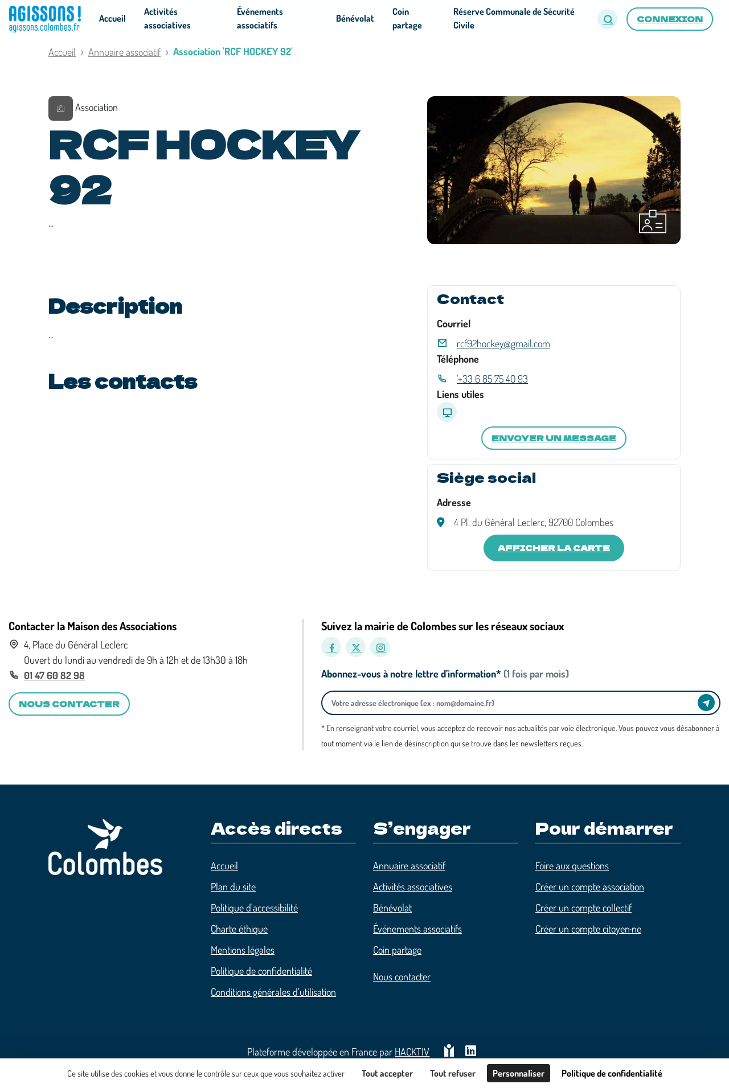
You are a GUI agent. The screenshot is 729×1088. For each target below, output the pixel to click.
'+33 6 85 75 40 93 (492, 378)
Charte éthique (239, 928)
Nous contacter (402, 976)
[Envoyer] (706, 702)
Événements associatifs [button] (260, 18)
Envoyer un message (554, 438)
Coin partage (397, 949)
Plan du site (233, 886)
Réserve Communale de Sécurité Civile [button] (514, 18)
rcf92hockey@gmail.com (503, 343)
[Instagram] (380, 647)
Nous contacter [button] (69, 703)
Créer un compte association (589, 886)
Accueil (62, 52)
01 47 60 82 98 (54, 675)
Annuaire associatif (124, 52)
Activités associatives (412, 886)
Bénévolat (392, 907)
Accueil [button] (112, 18)
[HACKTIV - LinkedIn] (471, 1052)
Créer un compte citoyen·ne (588, 928)
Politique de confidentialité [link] (612, 1073)
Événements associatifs (417, 928)
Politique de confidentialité (261, 970)
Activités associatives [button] (167, 18)
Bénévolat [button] (355, 18)
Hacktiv (412, 1051)
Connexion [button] (670, 18)
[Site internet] (447, 412)
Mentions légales (243, 949)
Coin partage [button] (407, 18)
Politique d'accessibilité (254, 907)
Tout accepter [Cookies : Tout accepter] (387, 1073)
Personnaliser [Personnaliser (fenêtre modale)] (518, 1073)
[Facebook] (331, 647)
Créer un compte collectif (583, 907)
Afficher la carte (554, 547)
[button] (607, 19)
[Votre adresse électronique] (512, 703)
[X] (356, 647)
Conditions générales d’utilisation (273, 992)
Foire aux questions (572, 865)
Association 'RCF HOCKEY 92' (233, 51)
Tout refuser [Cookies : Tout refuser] (453, 1073)
